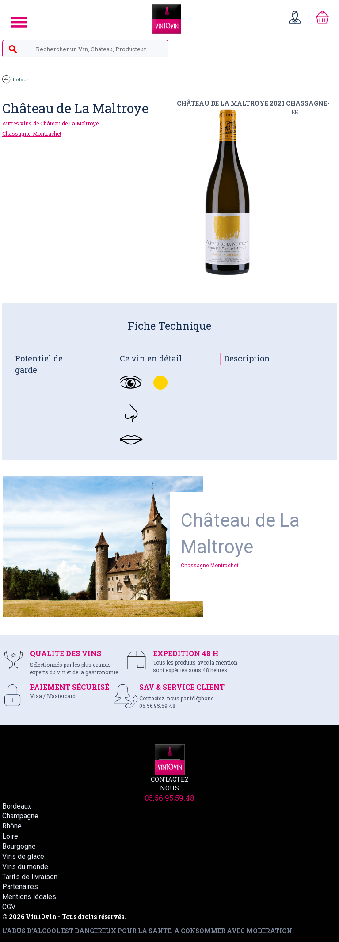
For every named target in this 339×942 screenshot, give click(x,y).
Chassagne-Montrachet (31, 133)
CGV (8, 907)
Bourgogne (19, 846)
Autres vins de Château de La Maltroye (50, 123)
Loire (10, 836)
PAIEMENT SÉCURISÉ (69, 686)
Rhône (12, 826)
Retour (15, 80)
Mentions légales (29, 897)
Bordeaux (16, 806)
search (13, 49)
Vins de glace (23, 856)
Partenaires (20, 886)
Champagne (20, 816)
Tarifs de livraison (29, 877)
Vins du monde (25, 866)
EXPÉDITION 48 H (186, 653)
